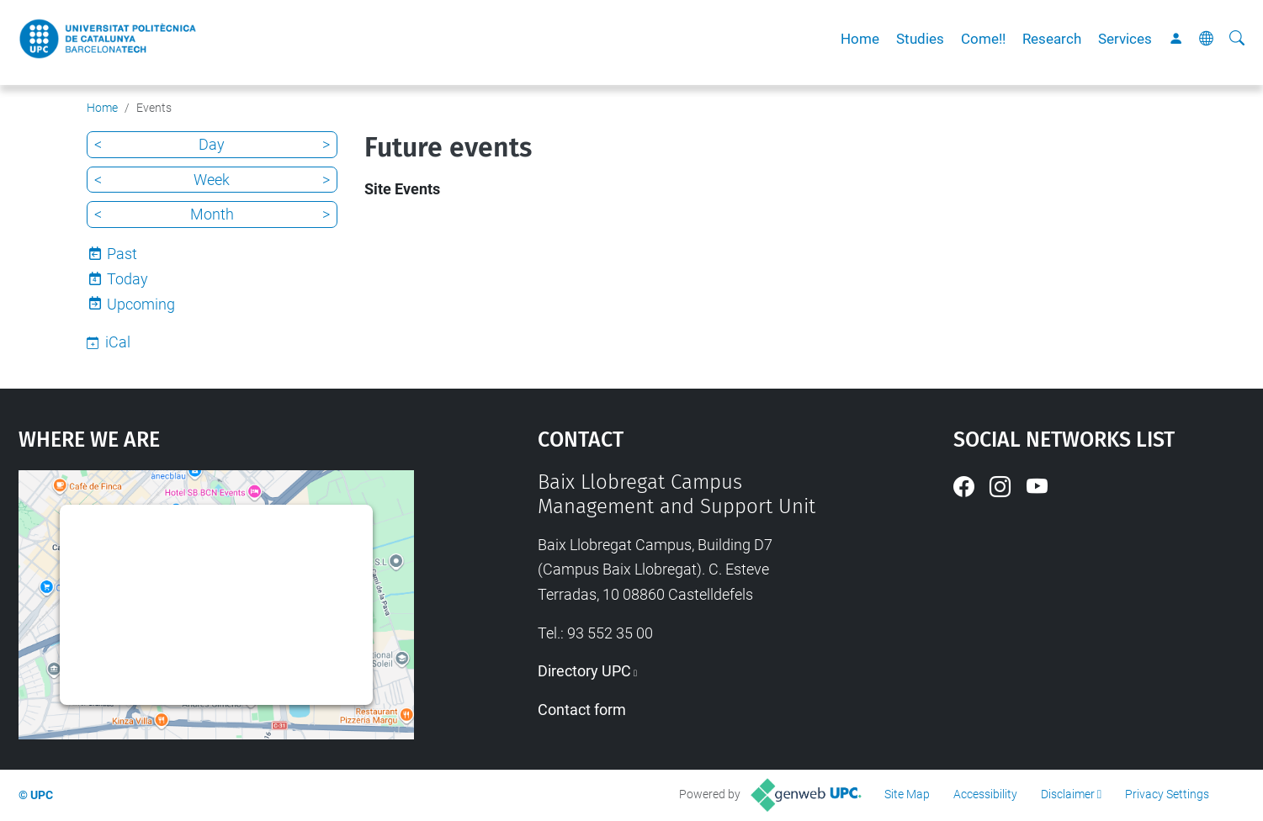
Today (127, 279)
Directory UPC (584, 671)
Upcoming (141, 304)
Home (860, 38)
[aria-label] (1236, 38)
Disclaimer (1068, 794)
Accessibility (985, 794)
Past (122, 253)
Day (212, 144)
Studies (920, 38)
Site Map (907, 794)
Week (212, 179)
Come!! (983, 38)
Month (212, 214)
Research (1051, 38)
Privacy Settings (1167, 794)
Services (1125, 38)
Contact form (582, 709)
